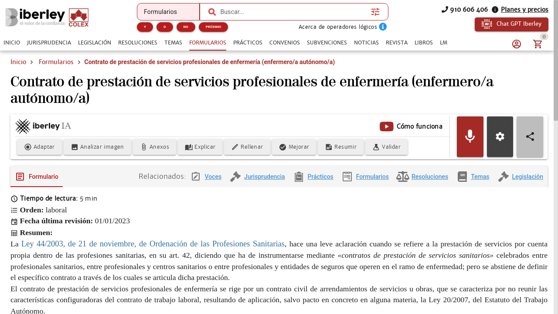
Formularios (56, 62)
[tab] (12, 43)
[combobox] (293, 12)
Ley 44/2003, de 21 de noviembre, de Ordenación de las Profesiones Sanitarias (153, 244)
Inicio (18, 62)
